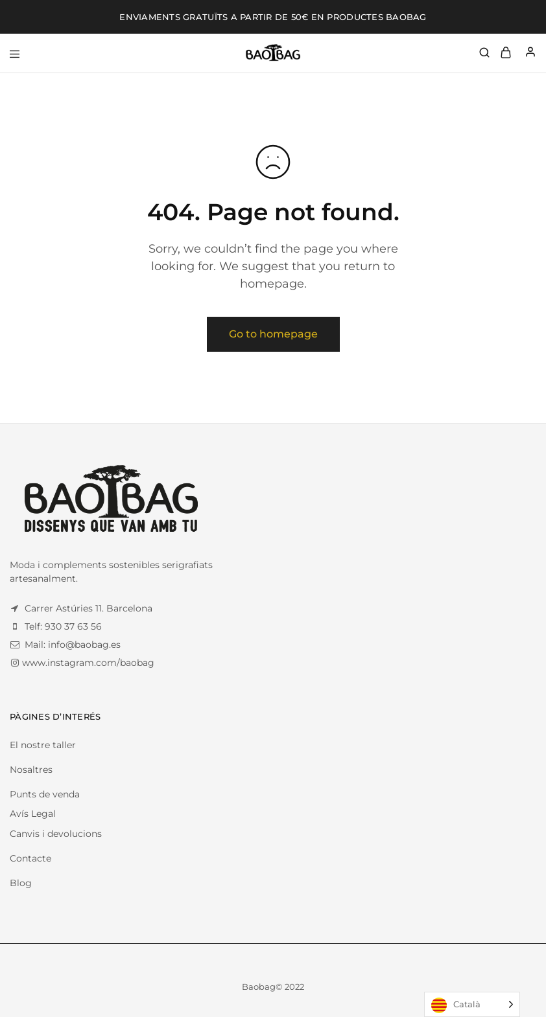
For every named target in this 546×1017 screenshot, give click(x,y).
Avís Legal (33, 813)
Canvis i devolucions (56, 834)
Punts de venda (45, 794)
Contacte (30, 858)
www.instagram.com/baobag (88, 662)
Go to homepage (273, 334)
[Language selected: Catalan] (472, 1004)
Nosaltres (31, 769)
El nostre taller (43, 745)
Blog (21, 883)
